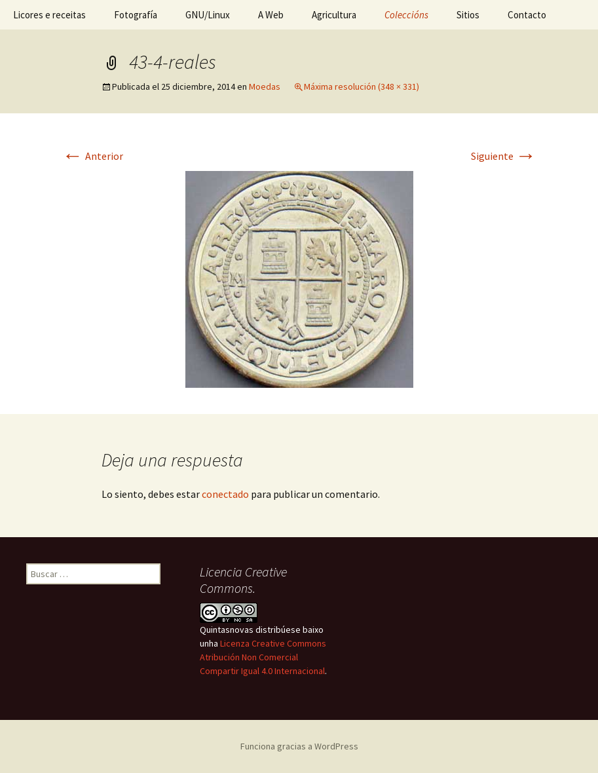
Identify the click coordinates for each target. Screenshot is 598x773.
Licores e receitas (49, 15)
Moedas (264, 86)
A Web (271, 15)
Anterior (92, 155)
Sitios (468, 15)
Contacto (527, 15)
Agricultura (334, 15)
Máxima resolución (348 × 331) (361, 86)
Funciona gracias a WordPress (299, 746)
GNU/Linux (207, 15)
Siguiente (503, 155)
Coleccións (406, 15)
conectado (225, 493)
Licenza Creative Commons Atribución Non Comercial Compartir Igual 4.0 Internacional (263, 657)
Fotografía (135, 15)
